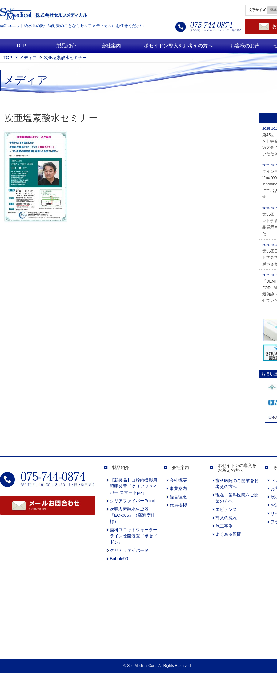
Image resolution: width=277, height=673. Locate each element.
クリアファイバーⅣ (129, 550)
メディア (28, 57)
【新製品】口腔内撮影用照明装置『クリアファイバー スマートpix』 (133, 486)
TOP (7, 57)
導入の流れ (226, 517)
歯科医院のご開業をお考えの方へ (237, 483)
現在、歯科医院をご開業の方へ (237, 498)
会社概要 (178, 480)
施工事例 (224, 526)
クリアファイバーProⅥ (132, 500)
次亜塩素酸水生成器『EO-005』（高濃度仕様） (132, 515)
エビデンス (226, 509)
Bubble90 (119, 558)
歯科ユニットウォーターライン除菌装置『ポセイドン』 (133, 535)
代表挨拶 (178, 505)
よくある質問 (228, 534)
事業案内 (178, 488)
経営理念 (178, 496)
